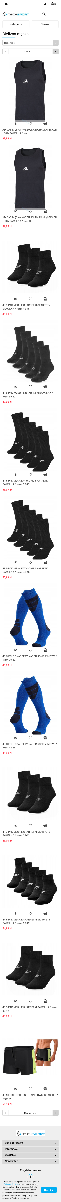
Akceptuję (49, 1190)
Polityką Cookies (11, 1184)
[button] (54, 4)
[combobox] (30, 43)
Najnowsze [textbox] (9, 43)
